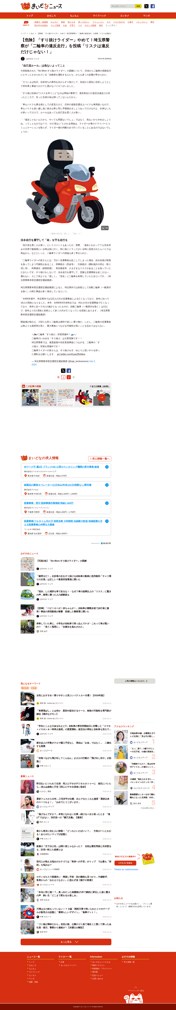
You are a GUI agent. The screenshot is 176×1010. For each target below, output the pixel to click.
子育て (72, 25)
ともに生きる (119, 22)
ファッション (98, 22)
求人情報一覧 (129, 962)
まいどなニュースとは (101, 962)
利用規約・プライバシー (102, 969)
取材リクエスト (98, 965)
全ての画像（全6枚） (101, 386)
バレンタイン (142, 22)
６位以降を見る (147, 808)
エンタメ (124, 15)
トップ (29, 15)
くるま (33, 688)
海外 (101, 25)
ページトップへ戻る (136, 991)
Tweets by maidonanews (126, 869)
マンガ (146, 15)
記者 (62, 962)
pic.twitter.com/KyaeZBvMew (71, 354)
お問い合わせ (97, 979)
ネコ (109, 22)
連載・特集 (33, 982)
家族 (63, 22)
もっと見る (110, 25)
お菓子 (130, 22)
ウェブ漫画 (55, 25)
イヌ (80, 25)
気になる (71, 22)
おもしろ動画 (90, 25)
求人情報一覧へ (101, 458)
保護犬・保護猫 (41, 22)
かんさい (54, 22)
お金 (65, 25)
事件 (152, 22)
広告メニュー (97, 975)
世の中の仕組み (41, 25)
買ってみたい (84, 22)
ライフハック (99, 15)
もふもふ (74, 15)
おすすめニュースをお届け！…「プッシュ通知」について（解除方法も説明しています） (134, 905)
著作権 (95, 972)
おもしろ (51, 15)
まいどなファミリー (69, 965)
